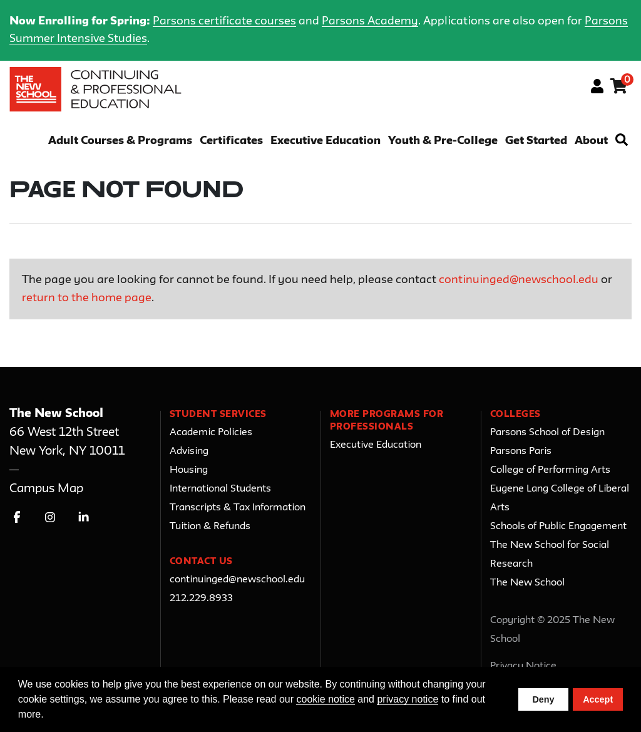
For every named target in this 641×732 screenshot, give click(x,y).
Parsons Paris (520, 451)
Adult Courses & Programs (120, 141)
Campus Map (46, 488)
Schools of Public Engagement (558, 526)
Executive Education (325, 141)
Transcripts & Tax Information (237, 507)
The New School (527, 583)
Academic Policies (211, 432)
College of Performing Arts (550, 470)
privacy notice (407, 699)
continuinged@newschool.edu (518, 280)
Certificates (231, 141)
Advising (189, 451)
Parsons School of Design (547, 432)
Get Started (536, 141)
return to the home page (86, 298)
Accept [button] (598, 699)
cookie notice (325, 699)
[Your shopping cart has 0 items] (619, 88)
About (591, 141)
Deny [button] (543, 699)
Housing (189, 470)
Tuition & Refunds (210, 526)
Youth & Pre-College (443, 141)
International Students (220, 489)
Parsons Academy (370, 21)
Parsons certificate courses (224, 21)
